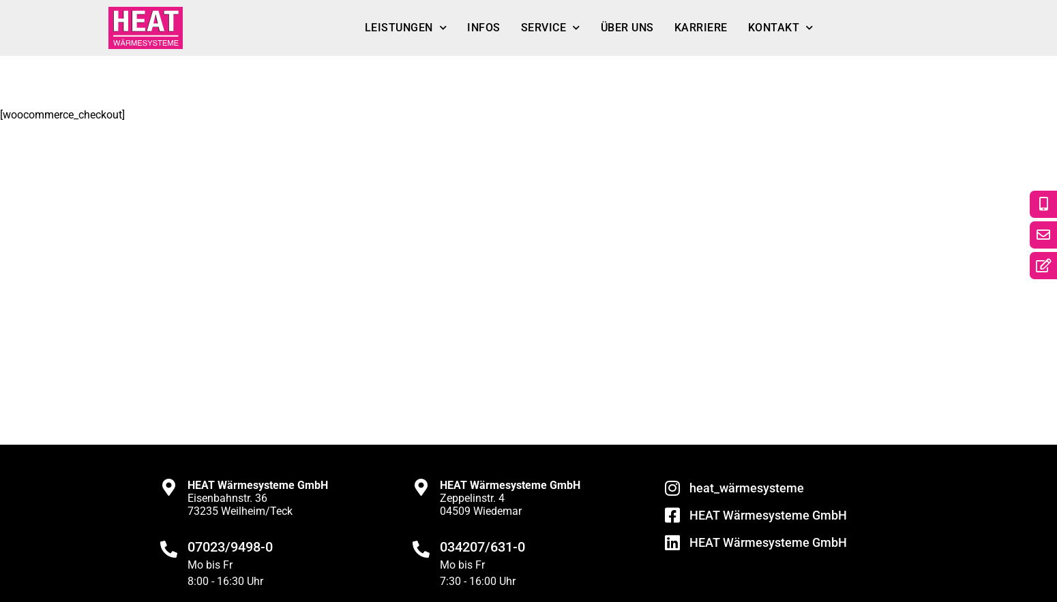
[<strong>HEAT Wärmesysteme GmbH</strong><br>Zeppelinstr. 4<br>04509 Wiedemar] (421, 487)
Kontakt (781, 28)
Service (550, 28)
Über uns (627, 27)
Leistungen (406, 28)
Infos (484, 27)
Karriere (701, 27)
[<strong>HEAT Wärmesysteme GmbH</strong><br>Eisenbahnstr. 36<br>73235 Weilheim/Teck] (168, 487)
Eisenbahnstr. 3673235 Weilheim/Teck (258, 498)
